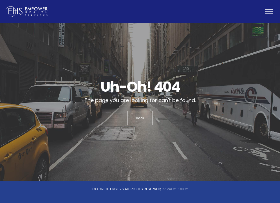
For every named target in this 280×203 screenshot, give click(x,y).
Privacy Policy (175, 189)
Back (140, 118)
